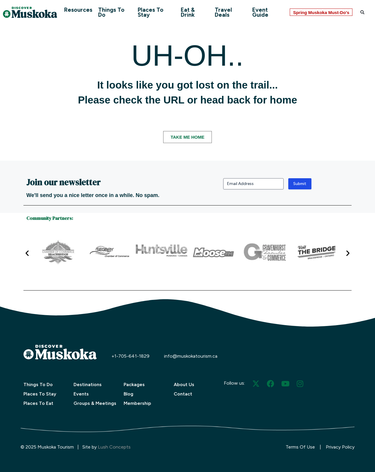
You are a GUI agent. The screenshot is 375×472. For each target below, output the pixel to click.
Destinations (88, 384)
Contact (183, 394)
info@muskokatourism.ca (190, 356)
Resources (78, 9)
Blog (128, 394)
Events (81, 394)
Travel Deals (223, 12)
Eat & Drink (188, 12)
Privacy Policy (340, 447)
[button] (362, 12)
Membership (137, 403)
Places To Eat (38, 403)
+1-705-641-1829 (130, 356)
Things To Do (111, 12)
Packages (134, 384)
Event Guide (260, 12)
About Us (184, 384)
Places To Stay (150, 12)
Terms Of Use (300, 447)
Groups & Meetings (95, 403)
